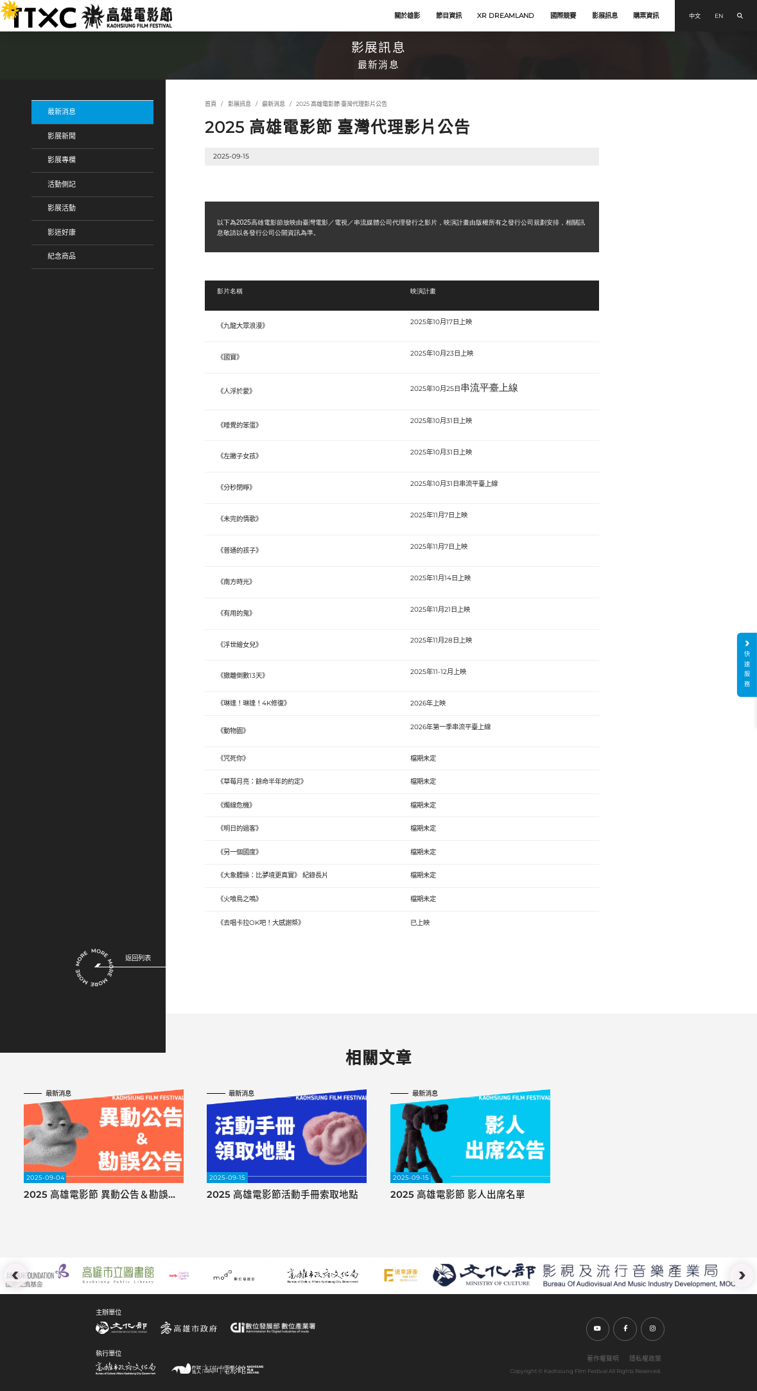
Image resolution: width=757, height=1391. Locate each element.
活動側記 (62, 184)
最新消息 (62, 111)
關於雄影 (407, 16)
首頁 (210, 103)
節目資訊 (449, 16)
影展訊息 (605, 16)
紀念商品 (62, 256)
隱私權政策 (645, 1358)
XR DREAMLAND (505, 16)
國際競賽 (563, 16)
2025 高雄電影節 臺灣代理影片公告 (341, 103)
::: (4, 6)
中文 (694, 15)
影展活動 (62, 207)
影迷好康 (62, 232)
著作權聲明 (603, 1358)
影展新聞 (62, 136)
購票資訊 (646, 16)
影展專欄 (62, 159)
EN (719, 15)
